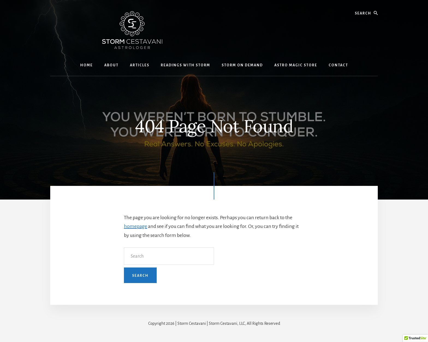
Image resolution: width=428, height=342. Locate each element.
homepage (135, 226)
